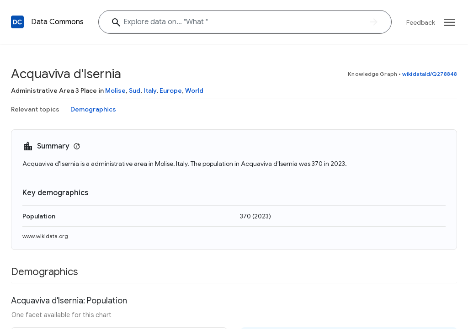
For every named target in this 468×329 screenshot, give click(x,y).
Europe (171, 90)
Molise (115, 90)
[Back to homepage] (17, 22)
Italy (150, 90)
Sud (134, 90)
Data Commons (57, 22)
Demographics (93, 109)
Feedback (420, 22)
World (194, 90)
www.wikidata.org (45, 236)
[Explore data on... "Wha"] (245, 22)
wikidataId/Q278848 (429, 73)
